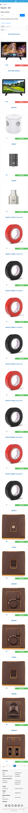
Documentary (17, 797)
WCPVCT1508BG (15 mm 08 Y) (14, 474)
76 (17, 765)
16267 (4, 793)
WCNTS (14, 547)
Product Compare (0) (6, 23)
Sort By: (2, 26)
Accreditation (17, 776)
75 (15, 765)
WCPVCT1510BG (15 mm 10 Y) (14, 400)
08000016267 (18, 793)
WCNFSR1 (14, 620)
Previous (3, 766)
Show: (2, 29)
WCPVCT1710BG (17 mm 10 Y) (14, 254)
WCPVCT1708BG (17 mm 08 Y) (14, 327)
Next (25, 766)
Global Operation (18, 772)
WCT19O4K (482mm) (14, 71)
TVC (3, 797)
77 (19, 765)
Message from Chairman (7, 776)
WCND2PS (14, 730)
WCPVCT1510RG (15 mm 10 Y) (14, 364)
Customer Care (18, 780)
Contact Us (5, 780)
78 (22, 765)
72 (7, 765)
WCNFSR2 (14, 584)
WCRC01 (14, 180)
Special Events (5, 799)
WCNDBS (14, 694)
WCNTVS (14, 510)
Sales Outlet (5, 782)
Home (4, 772)
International (5, 788)
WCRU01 (14, 144)
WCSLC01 (14, 107)
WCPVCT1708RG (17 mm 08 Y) (14, 290)
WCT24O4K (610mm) (14, 34)
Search (5, 4)
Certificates (17, 774)
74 (12, 765)
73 (9, 765)
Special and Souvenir (19, 788)
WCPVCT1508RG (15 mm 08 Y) (14, 437)
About (4, 774)
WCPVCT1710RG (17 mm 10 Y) (14, 217)
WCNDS (14, 657)
